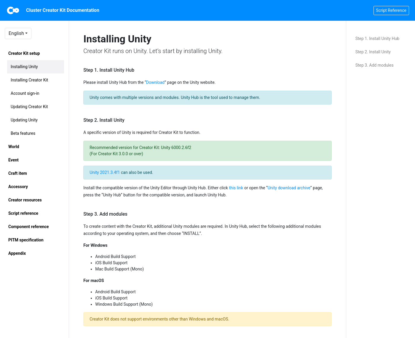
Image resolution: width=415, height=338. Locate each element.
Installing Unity (24, 66)
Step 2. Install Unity (373, 51)
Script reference (23, 213)
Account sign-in (25, 93)
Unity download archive (289, 187)
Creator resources (25, 200)
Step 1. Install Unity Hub (377, 38)
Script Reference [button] (391, 10)
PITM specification (25, 240)
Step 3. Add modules (374, 65)
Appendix (17, 253)
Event (13, 160)
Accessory (18, 186)
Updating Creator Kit (29, 106)
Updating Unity (24, 120)
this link (236, 187)
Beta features (23, 133)
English (16, 33)
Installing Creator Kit (29, 80)
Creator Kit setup (24, 53)
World (13, 146)
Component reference (28, 226)
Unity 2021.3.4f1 (105, 172)
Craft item (17, 173)
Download (155, 82)
